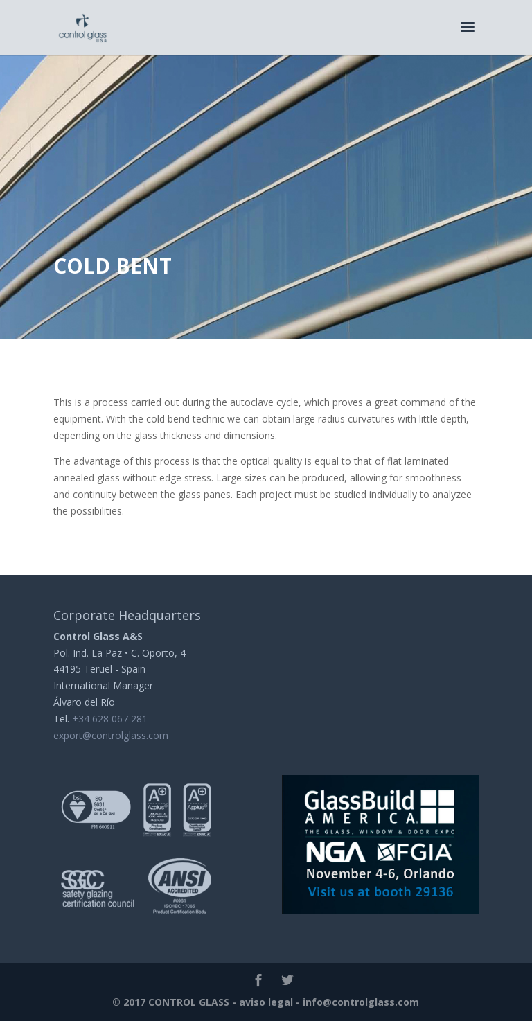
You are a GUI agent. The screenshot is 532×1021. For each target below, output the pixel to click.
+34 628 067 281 (110, 718)
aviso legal (266, 1002)
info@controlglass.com (361, 1002)
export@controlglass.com (110, 735)
